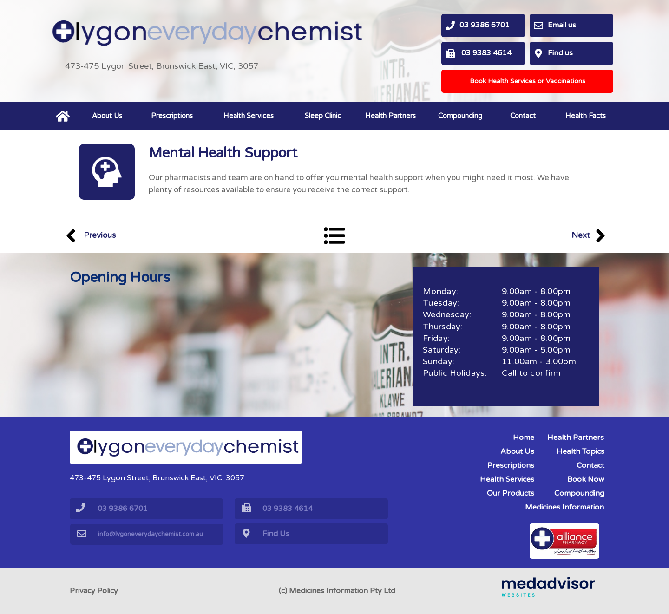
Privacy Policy (94, 590)
